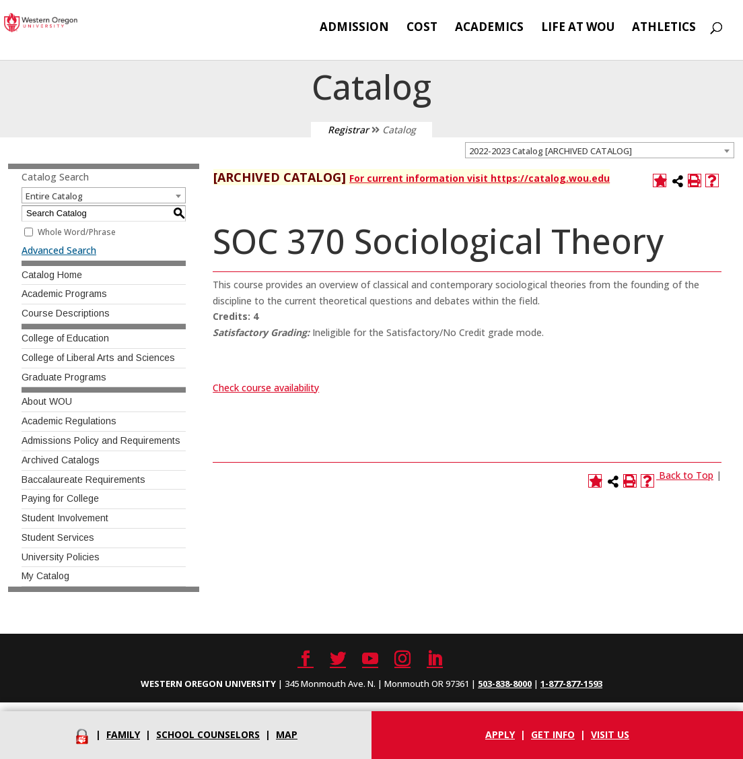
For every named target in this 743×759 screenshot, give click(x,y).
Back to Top (686, 475)
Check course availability (266, 387)
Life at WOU (577, 28)
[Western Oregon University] (74, 21)
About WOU (47, 401)
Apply (500, 734)
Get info (553, 734)
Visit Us (610, 734)
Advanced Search (59, 250)
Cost (421, 28)
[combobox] (599, 150)
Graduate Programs (64, 377)
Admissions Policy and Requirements (101, 440)
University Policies (61, 557)
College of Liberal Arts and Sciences (98, 357)
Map (286, 734)
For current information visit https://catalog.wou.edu (479, 178)
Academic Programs (64, 293)
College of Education (65, 338)
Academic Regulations (69, 421)
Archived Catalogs (61, 460)
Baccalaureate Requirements (83, 479)
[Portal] (82, 734)
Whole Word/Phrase (77, 232)
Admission (354, 28)
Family (123, 734)
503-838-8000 (505, 684)
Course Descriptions (66, 313)
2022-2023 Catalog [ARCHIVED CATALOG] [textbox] (550, 151)
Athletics (664, 28)
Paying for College (60, 498)
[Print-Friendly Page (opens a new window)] (694, 180)
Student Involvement (65, 518)
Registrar (348, 129)
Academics (489, 28)
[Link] (657, 475)
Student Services (58, 537)
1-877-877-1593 (571, 684)
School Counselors (208, 734)
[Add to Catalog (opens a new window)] (659, 180)
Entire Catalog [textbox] (54, 196)
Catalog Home (52, 274)
